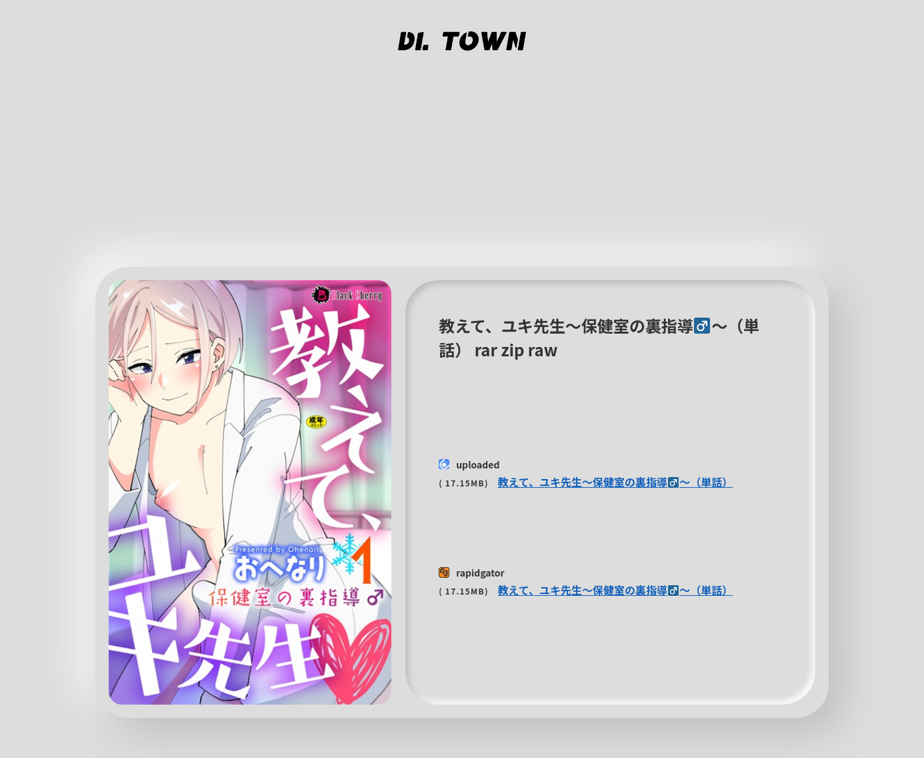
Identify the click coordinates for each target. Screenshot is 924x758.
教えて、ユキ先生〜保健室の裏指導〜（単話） (615, 482)
